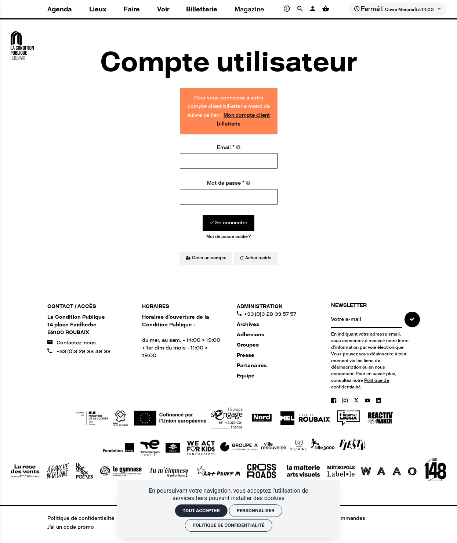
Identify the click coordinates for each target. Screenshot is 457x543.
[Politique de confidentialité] (75, 518)
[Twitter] (357, 400)
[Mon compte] (313, 8)
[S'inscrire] (412, 319)
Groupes (248, 345)
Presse (245, 355)
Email (228, 147)
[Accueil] (22, 42)
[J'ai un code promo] (65, 527)
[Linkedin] (378, 400)
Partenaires (252, 365)
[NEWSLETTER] (366, 320)
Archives (248, 324)
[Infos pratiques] (288, 8)
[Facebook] (334, 400)
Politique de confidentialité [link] (229, 525)
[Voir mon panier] (325, 8)
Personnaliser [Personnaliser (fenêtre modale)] (256, 510)
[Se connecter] (228, 223)
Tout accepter (201, 510)
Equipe (246, 376)
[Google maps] (76, 325)
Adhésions (250, 335)
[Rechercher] (301, 8)
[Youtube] (368, 400)
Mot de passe (228, 183)
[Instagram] (345, 400)
